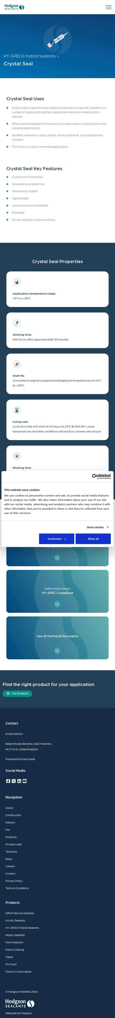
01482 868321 (14, 733)
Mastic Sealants (15, 935)
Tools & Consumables (18, 971)
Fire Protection (14, 942)
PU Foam (11, 964)
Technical (11, 851)
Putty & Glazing (14, 949)
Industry (10, 822)
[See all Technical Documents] (57, 637)
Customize (57, 538)
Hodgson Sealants (19, 991)
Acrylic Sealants (15, 920)
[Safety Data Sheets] (57, 591)
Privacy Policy (14, 880)
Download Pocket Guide (20, 759)
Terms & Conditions (17, 888)
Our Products (20, 693)
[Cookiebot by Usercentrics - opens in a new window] (95, 476)
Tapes (9, 956)
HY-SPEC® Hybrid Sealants (22, 927)
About (9, 807)
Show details (95, 527)
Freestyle (26, 1013)
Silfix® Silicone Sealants (19, 913)
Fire (7, 829)
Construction (13, 815)
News (8, 858)
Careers (10, 866)
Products (11, 837)
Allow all (93, 538)
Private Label (13, 844)
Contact (10, 873)
